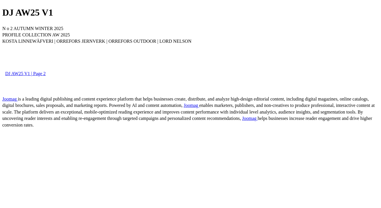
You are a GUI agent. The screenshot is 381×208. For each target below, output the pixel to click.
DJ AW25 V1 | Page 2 (25, 73)
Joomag (10, 98)
